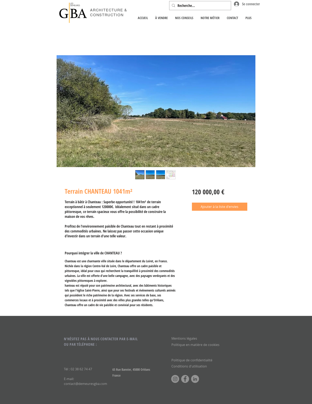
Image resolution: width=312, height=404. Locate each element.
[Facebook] (185, 379)
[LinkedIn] (195, 379)
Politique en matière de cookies (195, 344)
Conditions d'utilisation (189, 366)
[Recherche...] (200, 5)
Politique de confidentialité (191, 360)
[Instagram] (175, 379)
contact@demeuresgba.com (85, 383)
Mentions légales (184, 338)
